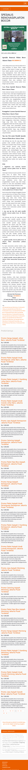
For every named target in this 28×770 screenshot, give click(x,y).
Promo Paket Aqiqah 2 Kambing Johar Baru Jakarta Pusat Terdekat (14, 381)
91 (13, 710)
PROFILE (4, 764)
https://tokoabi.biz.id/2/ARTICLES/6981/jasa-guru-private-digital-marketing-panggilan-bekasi (14, 724)
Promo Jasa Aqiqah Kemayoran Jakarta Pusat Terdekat (13, 422)
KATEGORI (5, 9)
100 (4, 713)
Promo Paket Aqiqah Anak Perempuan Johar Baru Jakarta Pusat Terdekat (13, 360)
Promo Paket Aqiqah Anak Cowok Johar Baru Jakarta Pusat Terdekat (12, 403)
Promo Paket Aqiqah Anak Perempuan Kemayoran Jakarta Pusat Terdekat (14, 505)
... (23, 710)
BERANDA (5, 762)
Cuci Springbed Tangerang (9, 750)
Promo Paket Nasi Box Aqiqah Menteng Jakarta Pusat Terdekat (13, 611)
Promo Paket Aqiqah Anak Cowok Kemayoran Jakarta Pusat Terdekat (12, 548)
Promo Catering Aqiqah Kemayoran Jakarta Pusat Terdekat (11, 442)
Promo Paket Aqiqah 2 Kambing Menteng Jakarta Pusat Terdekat (14, 653)
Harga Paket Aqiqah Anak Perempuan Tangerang (12, 740)
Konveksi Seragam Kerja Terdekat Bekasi (19, 748)
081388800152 (16, 60)
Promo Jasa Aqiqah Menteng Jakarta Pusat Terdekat (13, 569)
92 (16, 710)
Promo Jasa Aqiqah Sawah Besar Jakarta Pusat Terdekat (13, 693)
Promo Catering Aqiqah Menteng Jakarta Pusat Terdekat (10, 590)
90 (10, 710)
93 (18, 710)
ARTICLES (4, 765)
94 (20, 710)
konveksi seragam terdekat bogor (17, 738)
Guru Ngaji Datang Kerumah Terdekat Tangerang (13, 737)
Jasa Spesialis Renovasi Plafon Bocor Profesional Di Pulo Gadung (13, 323)
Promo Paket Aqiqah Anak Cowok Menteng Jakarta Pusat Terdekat (13, 674)
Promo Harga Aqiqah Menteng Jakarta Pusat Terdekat (13, 632)
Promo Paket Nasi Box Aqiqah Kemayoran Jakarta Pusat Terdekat (13, 464)
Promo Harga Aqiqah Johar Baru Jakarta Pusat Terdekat (13, 339)
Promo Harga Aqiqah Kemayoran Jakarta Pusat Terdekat (11, 484)
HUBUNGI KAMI (6, 767)
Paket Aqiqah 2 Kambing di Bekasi (15, 752)
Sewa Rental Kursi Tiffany (11, 735)
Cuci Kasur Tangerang (19, 742)
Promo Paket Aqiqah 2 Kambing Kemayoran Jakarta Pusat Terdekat (14, 527)
